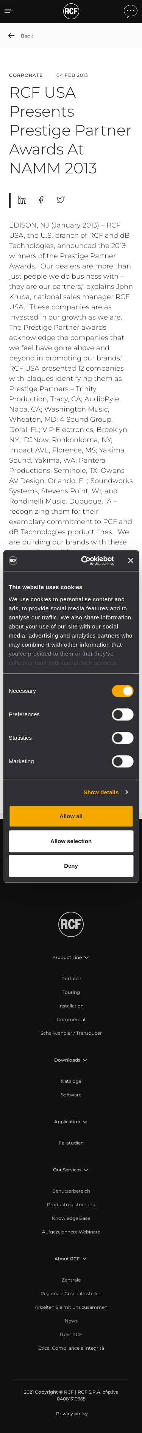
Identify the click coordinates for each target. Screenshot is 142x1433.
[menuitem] (71, 978)
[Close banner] (130, 560)
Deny (71, 865)
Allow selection (71, 841)
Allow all (71, 816)
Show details (101, 792)
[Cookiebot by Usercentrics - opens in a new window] (84, 561)
